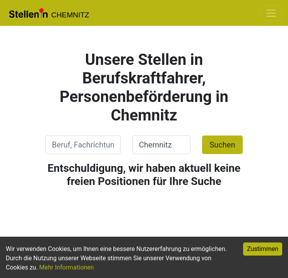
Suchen (222, 144)
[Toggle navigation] (271, 13)
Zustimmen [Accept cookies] (262, 249)
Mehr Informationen (66, 267)
